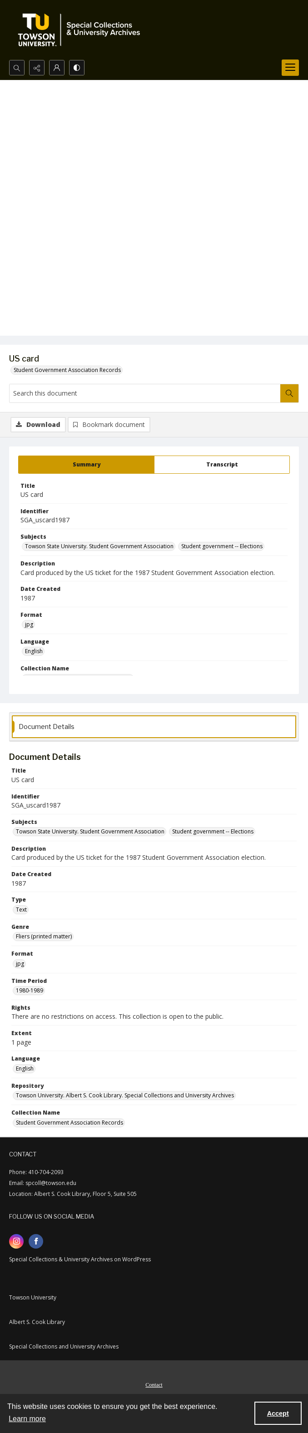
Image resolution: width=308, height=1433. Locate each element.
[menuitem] (154, 1383)
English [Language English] (34, 651)
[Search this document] (145, 393)
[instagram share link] (16, 1241)
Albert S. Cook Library (37, 1322)
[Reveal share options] (37, 67)
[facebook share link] (36, 1241)
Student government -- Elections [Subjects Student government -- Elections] (222, 546)
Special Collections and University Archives (64, 1346)
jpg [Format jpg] (29, 624)
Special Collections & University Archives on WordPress (80, 1259)
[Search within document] (289, 393)
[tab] (86, 464)
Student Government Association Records (67, 370)
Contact (153, 1385)
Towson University (32, 1297)
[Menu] (290, 68)
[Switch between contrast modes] (77, 67)
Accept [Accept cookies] (278, 1413)
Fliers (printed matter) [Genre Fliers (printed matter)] (44, 936)
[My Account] (57, 67)
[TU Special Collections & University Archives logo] (81, 30)
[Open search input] (17, 67)
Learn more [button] (27, 1419)
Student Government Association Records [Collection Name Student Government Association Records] (69, 1122)
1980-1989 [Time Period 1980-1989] (29, 990)
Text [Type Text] (21, 909)
